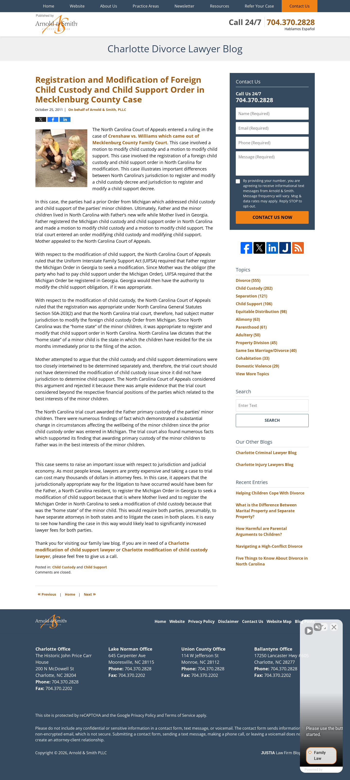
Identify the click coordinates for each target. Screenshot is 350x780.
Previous (47, 594)
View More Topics (252, 374)
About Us (108, 6)
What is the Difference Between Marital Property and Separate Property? (266, 510)
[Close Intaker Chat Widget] (334, 624)
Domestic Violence (257, 366)
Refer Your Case (259, 6)
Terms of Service (180, 715)
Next (90, 594)
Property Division (256, 342)
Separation (251, 296)
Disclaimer (228, 621)
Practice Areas (146, 6)
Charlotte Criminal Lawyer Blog (266, 452)
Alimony (248, 319)
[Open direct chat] (324, 624)
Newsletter (184, 6)
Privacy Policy (201, 621)
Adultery (248, 335)
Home (48, 6)
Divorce (248, 280)
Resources (219, 6)
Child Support (95, 567)
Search (272, 420)
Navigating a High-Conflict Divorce (269, 546)
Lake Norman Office (130, 649)
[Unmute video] (264, 624)
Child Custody (64, 567)
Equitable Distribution (261, 311)
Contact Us (299, 6)
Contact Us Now (272, 217)
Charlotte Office (52, 649)
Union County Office (203, 649)
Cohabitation (252, 358)
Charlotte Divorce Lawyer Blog (56, 24)
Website (77, 6)
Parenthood (251, 327)
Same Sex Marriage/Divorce (266, 350)
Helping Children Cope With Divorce (270, 493)
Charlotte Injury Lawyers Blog (264, 464)
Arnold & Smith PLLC (88, 752)
